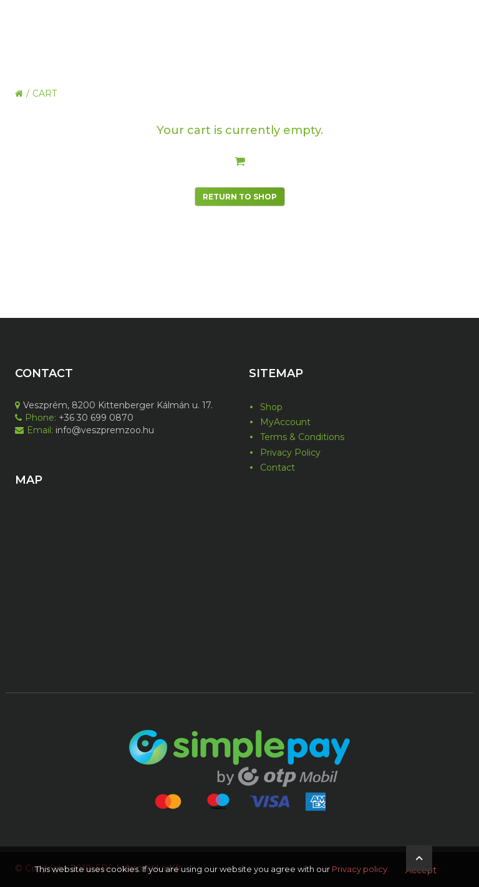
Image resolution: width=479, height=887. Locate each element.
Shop (271, 407)
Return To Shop (240, 196)
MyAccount (285, 422)
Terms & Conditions (302, 437)
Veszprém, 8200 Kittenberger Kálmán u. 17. (114, 405)
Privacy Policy (290, 452)
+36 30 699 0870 (94, 417)
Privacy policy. (360, 869)
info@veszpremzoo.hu (103, 430)
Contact (277, 467)
